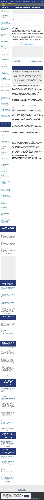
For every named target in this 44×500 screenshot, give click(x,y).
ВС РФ (33, 1)
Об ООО (2, 148)
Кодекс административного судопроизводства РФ (5, 63)
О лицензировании (4, 143)
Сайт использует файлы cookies (33, 498)
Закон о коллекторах (5, 131)
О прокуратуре (3, 146)
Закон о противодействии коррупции (4, 203)
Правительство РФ (27, 1)
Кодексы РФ (5, 1)
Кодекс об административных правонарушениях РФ (5, 73)
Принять (26, 496)
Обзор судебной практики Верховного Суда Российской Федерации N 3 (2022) (8, 288)
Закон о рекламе (4, 207)
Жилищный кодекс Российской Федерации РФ (5, 55)
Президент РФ (19, 1)
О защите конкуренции (5, 141)
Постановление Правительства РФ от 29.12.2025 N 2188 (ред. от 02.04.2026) (8, 389)
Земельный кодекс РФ (5, 59)
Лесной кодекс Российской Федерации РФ (5, 84)
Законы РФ (12, 1)
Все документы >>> (8, 253)
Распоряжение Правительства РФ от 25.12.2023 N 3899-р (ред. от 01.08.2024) (8, 423)
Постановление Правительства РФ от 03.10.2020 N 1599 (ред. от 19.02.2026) (8, 399)
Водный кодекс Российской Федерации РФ (5, 18)
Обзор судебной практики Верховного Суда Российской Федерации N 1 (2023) (8, 234)
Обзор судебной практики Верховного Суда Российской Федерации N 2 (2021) (8, 248)
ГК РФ (2, 31)
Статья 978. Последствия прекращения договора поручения (36, 61)
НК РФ (2, 87)
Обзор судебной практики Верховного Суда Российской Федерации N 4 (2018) (8, 241)
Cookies (7, 497)
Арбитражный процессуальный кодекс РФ (5, 11)
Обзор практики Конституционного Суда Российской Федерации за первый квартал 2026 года (7, 457)
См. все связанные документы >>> (27, 44)
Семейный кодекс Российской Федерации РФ (5, 98)
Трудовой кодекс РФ (4, 105)
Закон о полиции (4, 171)
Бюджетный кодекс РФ (5, 15)
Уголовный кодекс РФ (5, 119)
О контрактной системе (5, 158)
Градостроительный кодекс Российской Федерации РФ (4, 28)
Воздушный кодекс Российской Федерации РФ (5, 23)
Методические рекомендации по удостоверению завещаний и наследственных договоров (7, 441)
